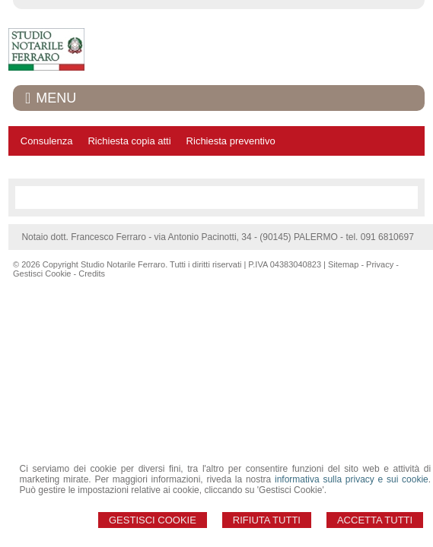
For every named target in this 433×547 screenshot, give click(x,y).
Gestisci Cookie (152, 520)
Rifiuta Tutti (267, 520)
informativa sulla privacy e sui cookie (351, 479)
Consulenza (47, 141)
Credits (91, 273)
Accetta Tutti (374, 520)
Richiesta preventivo (230, 141)
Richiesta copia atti (129, 141)
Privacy (379, 264)
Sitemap (343, 264)
